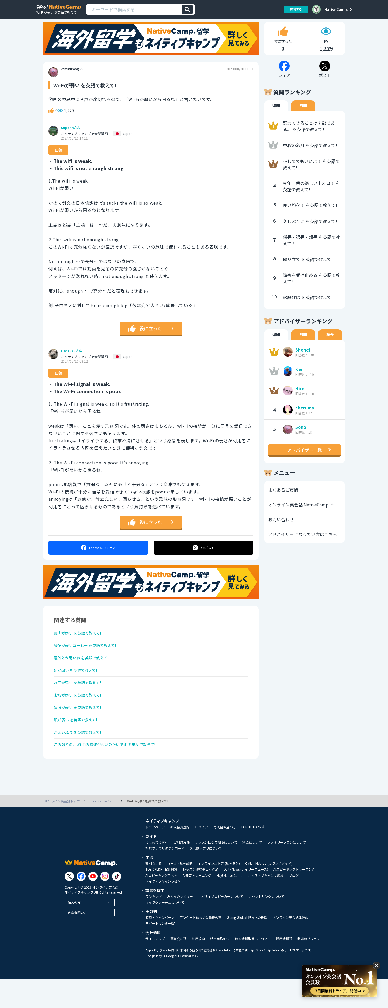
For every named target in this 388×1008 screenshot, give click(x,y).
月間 (303, 116)
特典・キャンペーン (160, 946)
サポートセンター (160, 952)
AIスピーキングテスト (161, 904)
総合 (330, 345)
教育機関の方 (77, 941)
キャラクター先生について (165, 931)
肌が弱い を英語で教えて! (79, 744)
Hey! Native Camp (230, 904)
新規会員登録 (180, 856)
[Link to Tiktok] (116, 905)
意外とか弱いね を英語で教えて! (85, 673)
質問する (293, 9)
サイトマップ (155, 967)
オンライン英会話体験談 (290, 946)
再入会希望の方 (224, 856)
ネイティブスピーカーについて (220, 925)
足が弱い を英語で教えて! (79, 687)
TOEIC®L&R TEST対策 (161, 898)
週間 (276, 116)
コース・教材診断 (180, 892)
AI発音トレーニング (197, 904)
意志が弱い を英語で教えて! (81, 644)
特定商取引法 (220, 967)
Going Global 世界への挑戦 (247, 946)
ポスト (204, 558)
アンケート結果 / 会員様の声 (200, 946)
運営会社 (178, 968)
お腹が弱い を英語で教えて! (81, 715)
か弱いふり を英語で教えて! (81, 758)
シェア (98, 558)
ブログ (294, 904)
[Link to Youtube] (93, 905)
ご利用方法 (182, 871)
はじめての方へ (157, 871)
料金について (252, 871)
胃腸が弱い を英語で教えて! (81, 730)
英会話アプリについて (206, 877)
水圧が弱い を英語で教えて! (81, 701)
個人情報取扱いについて (253, 967)
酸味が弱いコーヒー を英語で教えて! (89, 658)
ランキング (154, 925)
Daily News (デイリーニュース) (246, 898)
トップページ (155, 856)
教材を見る (154, 892)
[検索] (187, 9)
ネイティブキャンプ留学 (163, 910)
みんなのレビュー (180, 925)
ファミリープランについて (286, 871)
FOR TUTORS (252, 856)
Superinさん (70, 138)
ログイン (201, 856)
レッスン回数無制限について (216, 871)
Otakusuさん (71, 361)
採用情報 (284, 968)
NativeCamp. (336, 9)
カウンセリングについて (266, 925)
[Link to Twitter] (69, 905)
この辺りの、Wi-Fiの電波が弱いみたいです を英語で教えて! (112, 773)
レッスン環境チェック (200, 898)
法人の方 (74, 931)
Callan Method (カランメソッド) (268, 892)
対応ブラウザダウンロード (165, 877)
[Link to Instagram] (104, 905)
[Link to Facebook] (81, 905)
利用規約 (198, 967)
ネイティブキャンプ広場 (265, 904)
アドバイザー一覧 (304, 460)
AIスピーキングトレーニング (294, 898)
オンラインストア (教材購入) (219, 892)
